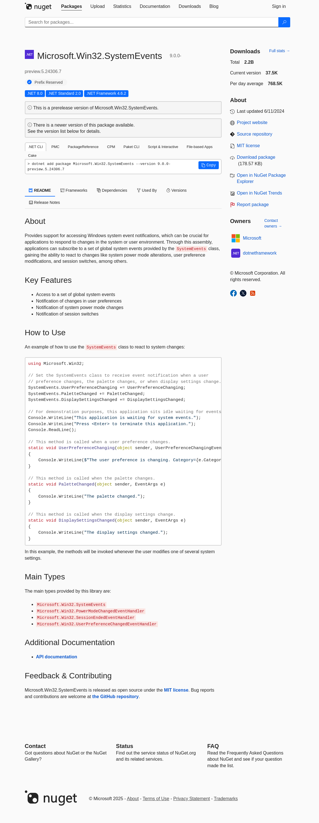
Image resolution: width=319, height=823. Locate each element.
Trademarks (226, 798)
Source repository (254, 134)
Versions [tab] (176, 190)
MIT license (176, 690)
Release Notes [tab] (44, 202)
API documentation (56, 656)
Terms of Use (156, 798)
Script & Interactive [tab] (163, 147)
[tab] (71, 6)
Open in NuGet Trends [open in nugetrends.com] (259, 193)
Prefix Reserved (49, 82)
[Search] (284, 22)
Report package (253, 204)
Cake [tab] (32, 155)
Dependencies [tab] (112, 190)
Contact (35, 746)
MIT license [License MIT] (248, 145)
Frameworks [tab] (73, 190)
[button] (208, 165)
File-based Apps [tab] (200, 147)
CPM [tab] (111, 147)
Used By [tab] (147, 190)
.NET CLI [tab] (35, 147)
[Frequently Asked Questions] (213, 746)
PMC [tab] (55, 147)
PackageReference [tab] (83, 147)
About (133, 798)
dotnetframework (260, 253)
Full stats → (279, 50)
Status (124, 746)
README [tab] (40, 190)
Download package (256, 157)
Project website (252, 122)
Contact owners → (273, 223)
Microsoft (252, 238)
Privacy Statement (191, 798)
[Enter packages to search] (152, 22)
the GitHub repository (115, 696)
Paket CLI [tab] (131, 147)
